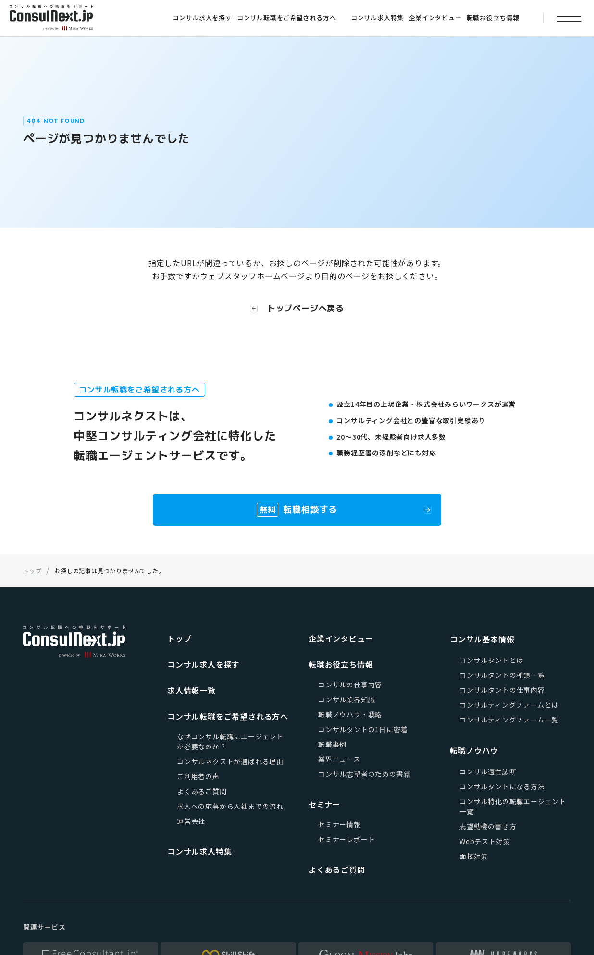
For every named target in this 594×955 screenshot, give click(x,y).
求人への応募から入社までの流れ (230, 806)
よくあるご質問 (202, 791)
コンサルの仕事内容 (350, 684)
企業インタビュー (434, 17)
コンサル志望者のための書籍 (364, 774)
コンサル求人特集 (377, 17)
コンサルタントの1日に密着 (363, 729)
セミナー (325, 804)
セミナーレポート (346, 839)
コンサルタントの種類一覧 (502, 675)
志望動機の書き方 (487, 826)
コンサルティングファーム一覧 (508, 719)
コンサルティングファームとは (508, 705)
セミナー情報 (339, 824)
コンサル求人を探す (202, 17)
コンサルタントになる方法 (502, 786)
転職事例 (332, 744)
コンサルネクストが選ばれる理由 (230, 761)
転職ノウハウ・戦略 (350, 714)
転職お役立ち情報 (493, 17)
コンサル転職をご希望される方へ (286, 17)
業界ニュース (339, 759)
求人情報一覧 (191, 690)
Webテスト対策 (484, 841)
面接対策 (473, 856)
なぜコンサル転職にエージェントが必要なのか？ (230, 741)
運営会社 (191, 821)
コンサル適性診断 (487, 771)
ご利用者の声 (198, 776)
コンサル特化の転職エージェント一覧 (512, 806)
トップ (179, 638)
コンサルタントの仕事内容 (502, 690)
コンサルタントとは (491, 660)
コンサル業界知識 (346, 699)
